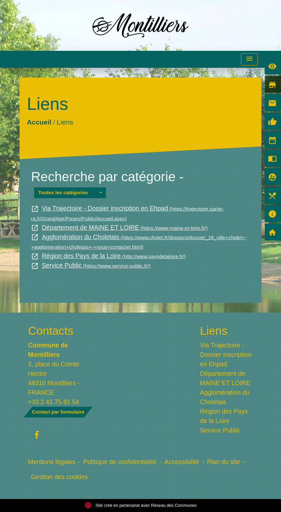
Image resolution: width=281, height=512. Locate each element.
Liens (65, 122)
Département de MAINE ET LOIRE (119, 227)
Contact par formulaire (58, 412)
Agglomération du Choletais (225, 397)
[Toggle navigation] (249, 59)
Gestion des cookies (59, 476)
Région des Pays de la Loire (108, 255)
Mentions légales (51, 461)
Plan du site (223, 461)
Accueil (39, 122)
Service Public (90, 265)
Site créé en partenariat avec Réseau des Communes (141, 505)
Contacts (50, 330)
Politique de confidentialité (119, 461)
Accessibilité (181, 461)
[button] (70, 192)
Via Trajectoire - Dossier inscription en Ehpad (226, 355)
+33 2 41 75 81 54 (53, 401)
